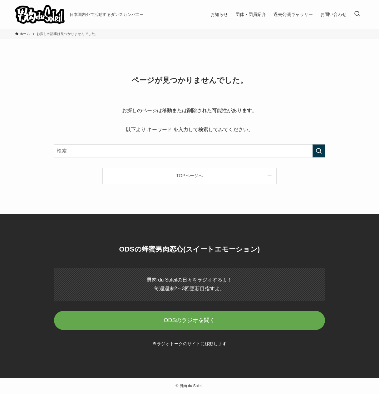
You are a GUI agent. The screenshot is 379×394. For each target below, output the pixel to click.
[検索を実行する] (319, 150)
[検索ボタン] (357, 14)
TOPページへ (189, 175)
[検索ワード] (189, 150)
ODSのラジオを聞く (189, 320)
